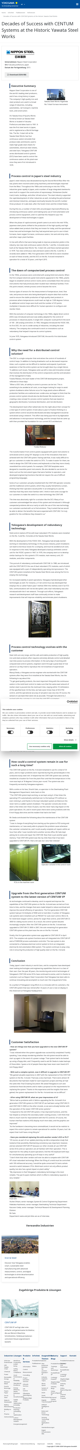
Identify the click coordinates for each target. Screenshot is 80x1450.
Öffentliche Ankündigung (27, 1394)
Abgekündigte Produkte (27, 1399)
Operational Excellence (17, 1384)
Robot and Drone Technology (45, 1413)
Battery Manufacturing (9, 1405)
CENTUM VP (11, 1322)
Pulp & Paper (6, 1392)
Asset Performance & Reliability (18, 1377)
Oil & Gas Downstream (8, 1361)
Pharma (6, 1414)
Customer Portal (54, 1378)
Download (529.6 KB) (16, 75)
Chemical (7, 1372)
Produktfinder (55, 1373)
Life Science (25, 1390)
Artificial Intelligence (45, 1405)
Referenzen (31, 13)
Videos (34, 1366)
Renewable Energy (7, 1378)
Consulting (26, 1375)
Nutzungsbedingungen (10, 1444)
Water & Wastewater (8, 1401)
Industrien (8, 1356)
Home (4, 13)
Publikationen (20, 13)
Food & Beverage (7, 1387)
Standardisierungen (48, 1427)
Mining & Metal (7, 1383)
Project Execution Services (26, 1379)
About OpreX (44, 1384)
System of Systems (45, 1389)
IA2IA (43, 1393)
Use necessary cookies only (39, 746)
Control (25, 1369)
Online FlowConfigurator (56, 1392)
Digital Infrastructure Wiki (46, 1432)
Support (63, 1356)
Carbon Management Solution (18, 1419)
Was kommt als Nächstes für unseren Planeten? (45, 1368)
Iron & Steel (10, 1257)
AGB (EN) (50, 1444)
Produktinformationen (39, 1361)
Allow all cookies (65, 746)
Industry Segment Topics (44, 1379)
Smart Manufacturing (46, 1396)
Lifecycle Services (25, 1385)
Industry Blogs (53, 1387)
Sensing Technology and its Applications (45, 1420)
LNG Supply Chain (6, 1367)
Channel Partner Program (53, 1399)
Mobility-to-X (7, 1410)
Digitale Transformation (47, 1401)
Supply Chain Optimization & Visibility (18, 1402)
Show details (69, 740)
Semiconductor (9, 1417)
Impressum (41, 1444)
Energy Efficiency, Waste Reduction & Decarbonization (19, 1392)
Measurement (27, 1372)
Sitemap (58, 1444)
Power (6, 1374)
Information (27, 1367)
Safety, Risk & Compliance (17, 1370)
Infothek (11, 13)
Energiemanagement (20, 1424)
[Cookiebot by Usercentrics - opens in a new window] (68, 702)
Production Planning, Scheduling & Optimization (18, 1411)
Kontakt (73, 1356)
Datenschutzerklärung (28, 1444)
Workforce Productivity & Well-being (17, 1363)
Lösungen (18, 1356)
